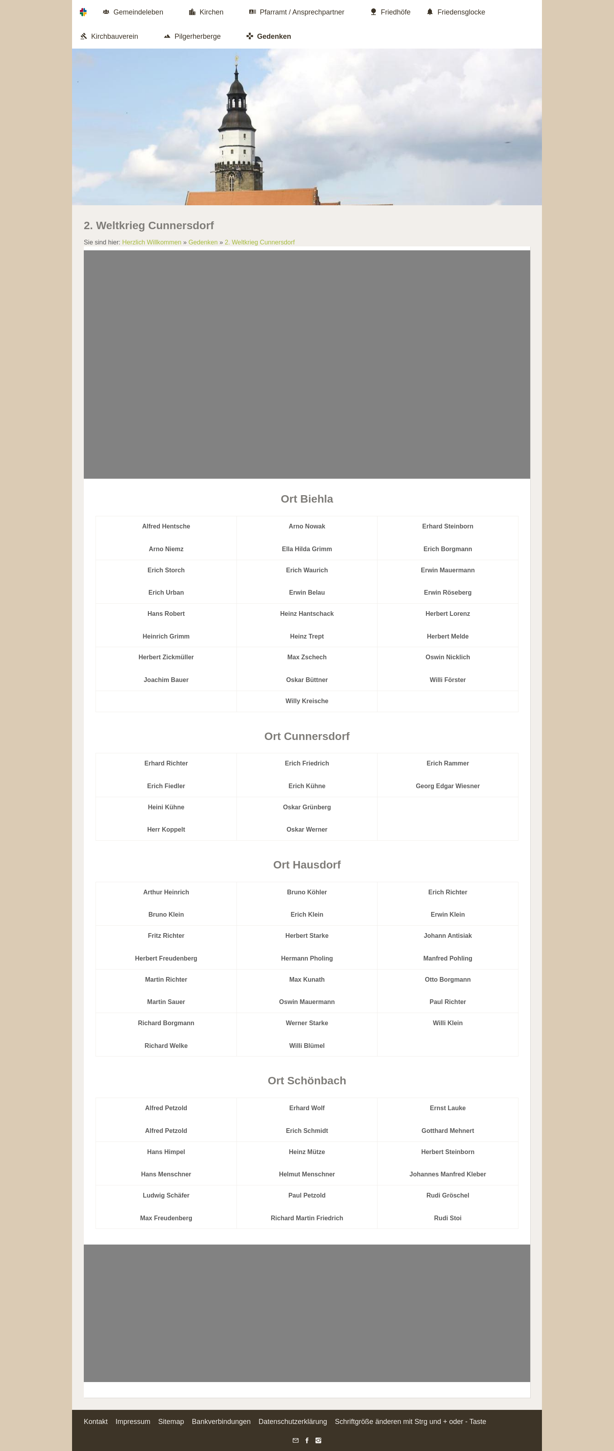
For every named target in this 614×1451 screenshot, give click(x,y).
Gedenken (203, 242)
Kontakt (96, 1422)
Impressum (133, 1422)
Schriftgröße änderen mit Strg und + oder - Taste (410, 1422)
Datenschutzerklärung (292, 1422)
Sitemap (171, 1422)
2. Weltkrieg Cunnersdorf (260, 242)
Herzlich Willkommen (151, 242)
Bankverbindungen (221, 1422)
